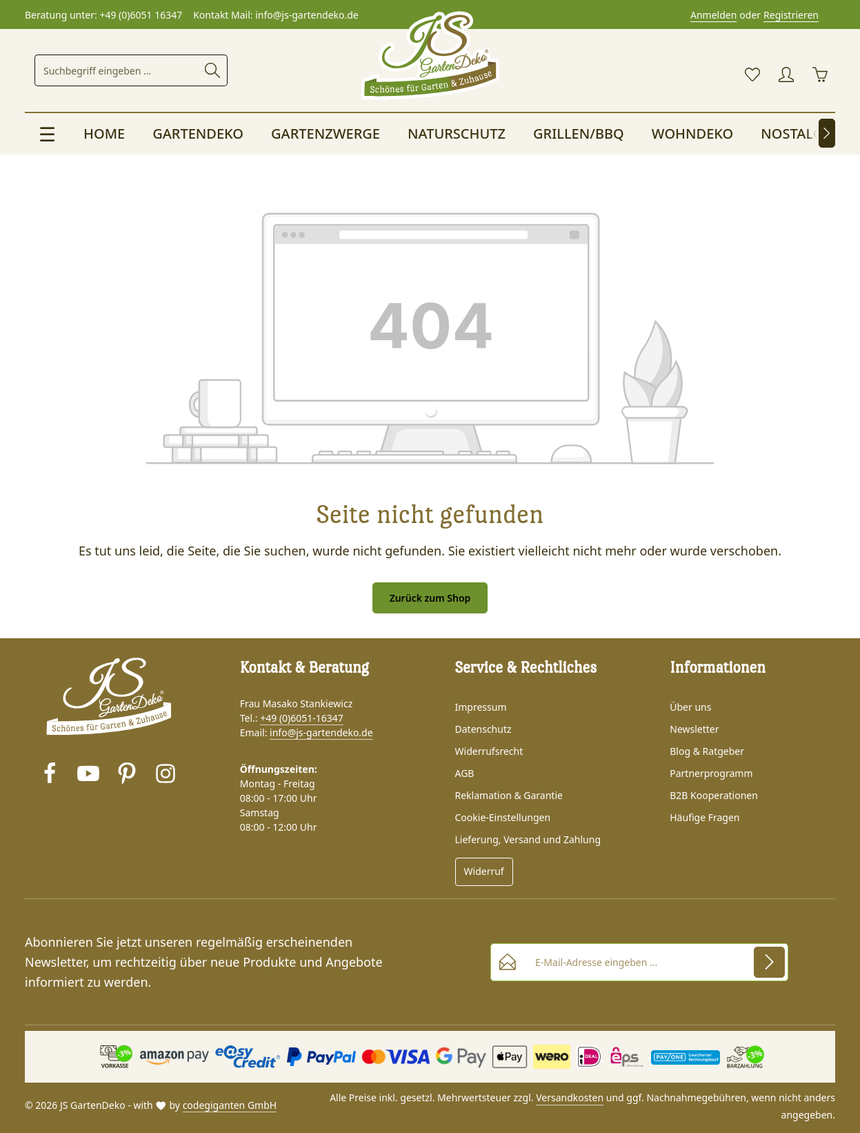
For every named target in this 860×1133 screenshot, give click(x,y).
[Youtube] (88, 775)
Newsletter (694, 729)
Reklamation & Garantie (509, 795)
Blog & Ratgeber (707, 751)
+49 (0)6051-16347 (301, 718)
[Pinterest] (127, 775)
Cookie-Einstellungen (503, 817)
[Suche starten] (213, 70)
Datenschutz (483, 729)
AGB (464, 773)
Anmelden (713, 14)
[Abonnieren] (769, 961)
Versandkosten (569, 1097)
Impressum (481, 706)
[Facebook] (50, 775)
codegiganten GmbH (230, 1105)
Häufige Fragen (704, 817)
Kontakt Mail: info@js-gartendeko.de (276, 14)
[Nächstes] (827, 133)
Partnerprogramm (711, 773)
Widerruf (484, 871)
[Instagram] (165, 775)
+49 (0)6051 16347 (140, 14)
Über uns (690, 706)
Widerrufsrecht (489, 751)
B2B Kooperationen (714, 795)
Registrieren (791, 14)
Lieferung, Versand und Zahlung (528, 839)
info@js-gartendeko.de (321, 732)
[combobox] (116, 70)
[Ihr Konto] (785, 74)
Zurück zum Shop (430, 597)
